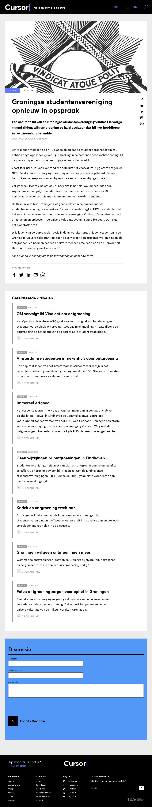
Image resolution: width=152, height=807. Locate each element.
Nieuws (11, 781)
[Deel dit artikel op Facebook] (142, 99)
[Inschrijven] (141, 788)
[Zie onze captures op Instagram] (70, 781)
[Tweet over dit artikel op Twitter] (142, 105)
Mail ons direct (18, 766)
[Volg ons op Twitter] (69, 789)
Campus (12, 789)
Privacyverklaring (43, 793)
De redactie (40, 785)
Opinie (11, 793)
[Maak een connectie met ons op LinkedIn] (69, 793)
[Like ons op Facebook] (70, 785)
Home (38, 781)
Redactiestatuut (43, 796)
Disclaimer (40, 789)
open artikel (30, 338)
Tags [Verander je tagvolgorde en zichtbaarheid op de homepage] (115, 7)
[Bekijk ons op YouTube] (69, 796)
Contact (39, 800)
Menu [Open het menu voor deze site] (132, 7)
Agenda (11, 800)
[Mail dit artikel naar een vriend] (142, 117)
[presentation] (30, 705)
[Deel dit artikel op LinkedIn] (142, 111)
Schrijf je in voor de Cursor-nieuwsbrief (108, 781)
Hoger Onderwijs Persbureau (33, 139)
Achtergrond (14, 785)
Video (11, 796)
